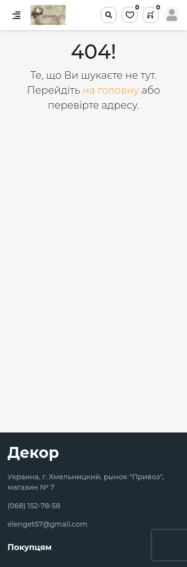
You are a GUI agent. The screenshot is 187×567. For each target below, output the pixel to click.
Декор (33, 452)
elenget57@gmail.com (47, 524)
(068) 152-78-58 (33, 505)
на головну (112, 90)
